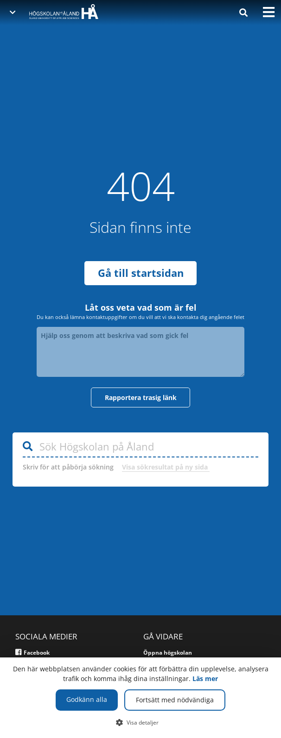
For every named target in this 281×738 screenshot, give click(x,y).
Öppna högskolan (167, 653)
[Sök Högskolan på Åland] (141, 447)
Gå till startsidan (141, 273)
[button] (141, 722)
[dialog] (140, 697)
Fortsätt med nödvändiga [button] (175, 699)
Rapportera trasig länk (141, 397)
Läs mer (205, 678)
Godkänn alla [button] (86, 699)
